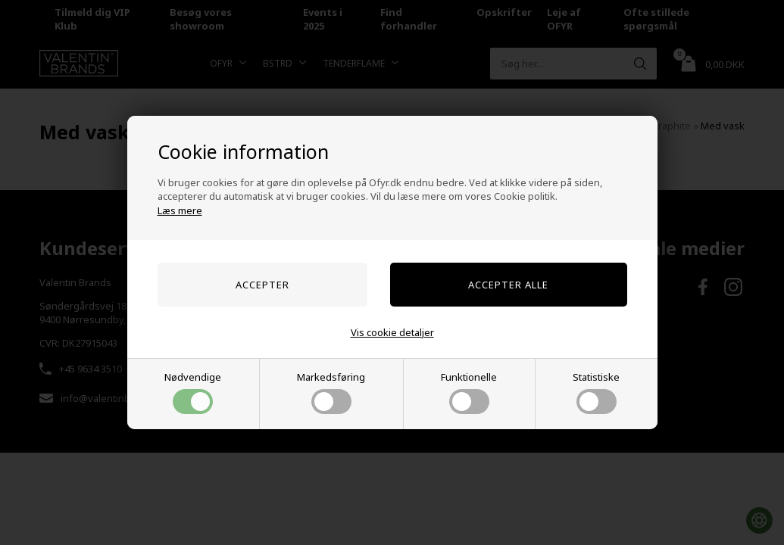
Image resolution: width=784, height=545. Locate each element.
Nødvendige (192, 392)
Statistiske (596, 392)
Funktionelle (469, 392)
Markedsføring (331, 392)
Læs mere (180, 210)
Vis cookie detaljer (392, 332)
